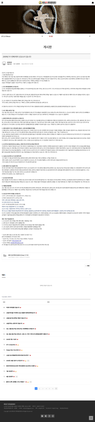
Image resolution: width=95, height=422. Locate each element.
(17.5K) (18, 255)
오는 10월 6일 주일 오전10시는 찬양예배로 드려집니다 (20, 329)
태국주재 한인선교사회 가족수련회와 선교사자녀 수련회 (20, 366)
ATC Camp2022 (10, 345)
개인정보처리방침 (64, 408)
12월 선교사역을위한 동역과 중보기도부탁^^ (18, 355)
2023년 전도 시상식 (11, 339)
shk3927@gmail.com (28, 408)
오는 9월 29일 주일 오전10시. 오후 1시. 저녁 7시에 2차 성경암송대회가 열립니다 (27, 334)
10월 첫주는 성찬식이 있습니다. (14, 323)
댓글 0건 (9, 64)
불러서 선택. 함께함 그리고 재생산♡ (15, 382)
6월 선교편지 (9, 376)
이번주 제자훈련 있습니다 (13, 307)
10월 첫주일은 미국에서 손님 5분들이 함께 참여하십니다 (20, 313)
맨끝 (56, 388)
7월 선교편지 (9, 371)
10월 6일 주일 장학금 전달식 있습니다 (16, 318)
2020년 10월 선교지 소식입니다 (14, 361)
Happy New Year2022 (12, 350)
